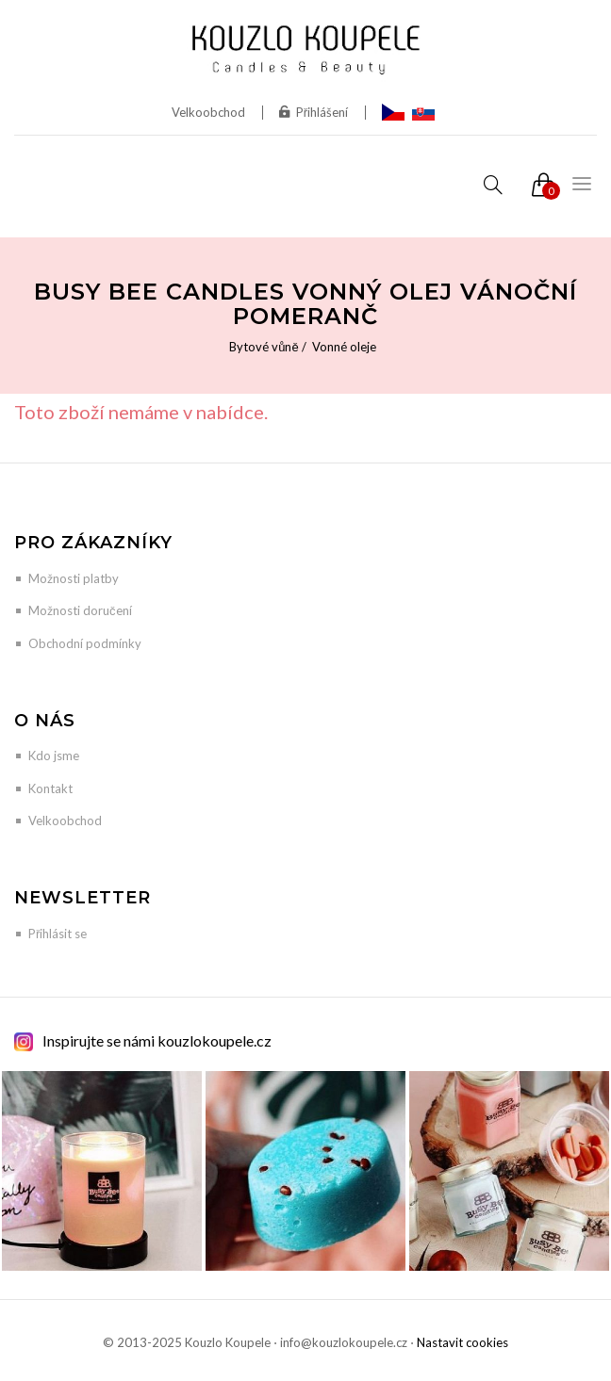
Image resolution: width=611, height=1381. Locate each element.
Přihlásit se (57, 933)
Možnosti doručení (80, 610)
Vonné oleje (344, 346)
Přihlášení (313, 112)
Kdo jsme (53, 755)
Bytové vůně (263, 346)
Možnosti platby (73, 578)
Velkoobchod (208, 112)
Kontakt (50, 788)
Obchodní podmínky (84, 643)
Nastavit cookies (462, 1342)
